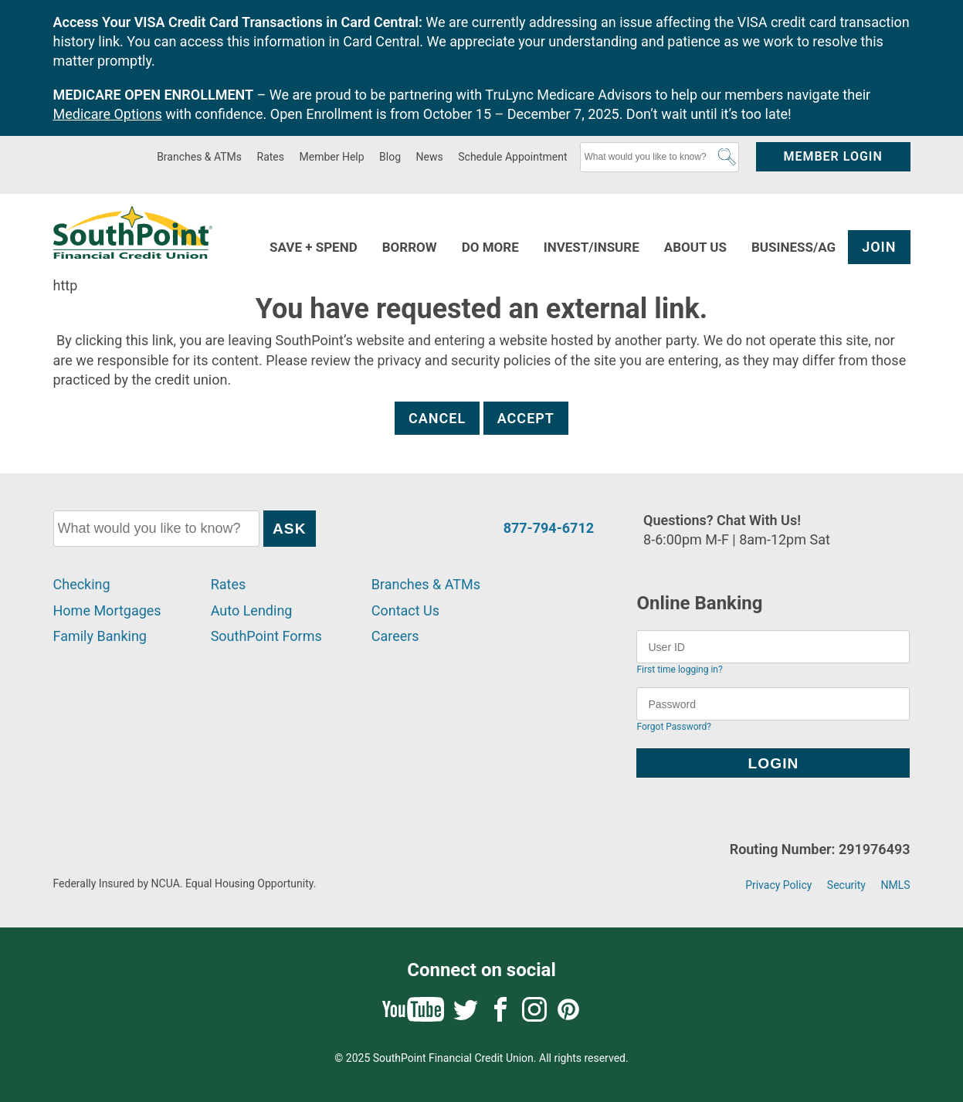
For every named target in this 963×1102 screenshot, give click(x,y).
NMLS (895, 885)
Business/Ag (793, 247)
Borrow (409, 247)
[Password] (773, 704)
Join (879, 247)
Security (846, 885)
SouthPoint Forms (266, 636)
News (429, 157)
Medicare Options (107, 114)
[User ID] (773, 646)
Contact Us (405, 610)
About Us (695, 247)
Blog (390, 157)
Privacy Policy (778, 885)
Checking (81, 584)
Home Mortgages (107, 610)
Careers (395, 636)
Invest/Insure (591, 247)
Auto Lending (252, 610)
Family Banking (100, 636)
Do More (490, 247)
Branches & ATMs (199, 157)
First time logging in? (679, 669)
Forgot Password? (673, 726)
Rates (270, 157)
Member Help (332, 157)
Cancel (437, 418)
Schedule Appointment (512, 157)
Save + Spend (314, 247)
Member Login (832, 156)
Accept (525, 418)
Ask (727, 157)
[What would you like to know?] (659, 157)
